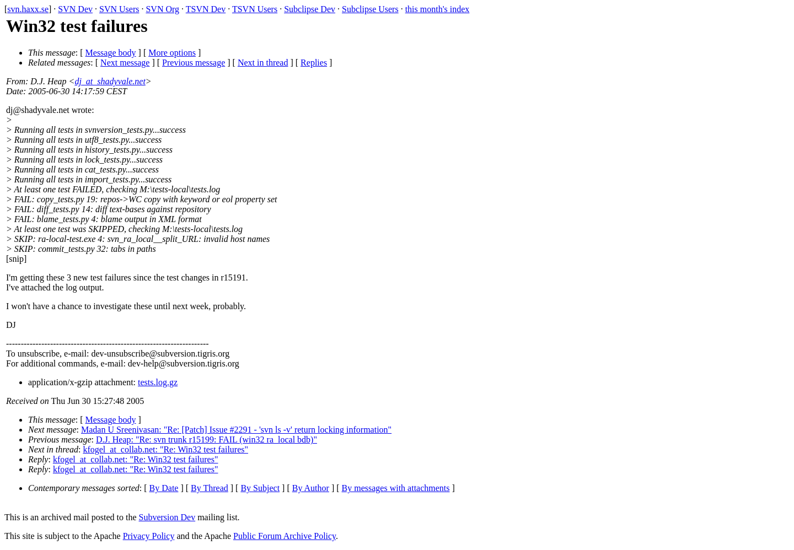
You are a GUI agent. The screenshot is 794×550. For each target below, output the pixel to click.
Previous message (193, 62)
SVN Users (119, 9)
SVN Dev (75, 9)
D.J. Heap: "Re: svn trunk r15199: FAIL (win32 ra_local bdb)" (206, 439)
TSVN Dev (206, 9)
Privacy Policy (149, 536)
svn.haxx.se (28, 9)
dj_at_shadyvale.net (109, 81)
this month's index (437, 9)
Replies (314, 62)
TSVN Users (254, 9)
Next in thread (263, 62)
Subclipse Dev (309, 9)
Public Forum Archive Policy (284, 536)
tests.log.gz (158, 382)
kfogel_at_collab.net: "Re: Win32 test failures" (165, 449)
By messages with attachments (396, 488)
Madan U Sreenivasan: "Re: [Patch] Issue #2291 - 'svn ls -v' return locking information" (236, 429)
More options (172, 52)
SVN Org (162, 9)
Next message (124, 62)
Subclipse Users (370, 9)
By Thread (209, 488)
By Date (164, 488)
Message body (110, 52)
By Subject (260, 488)
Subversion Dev (167, 517)
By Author (310, 488)
